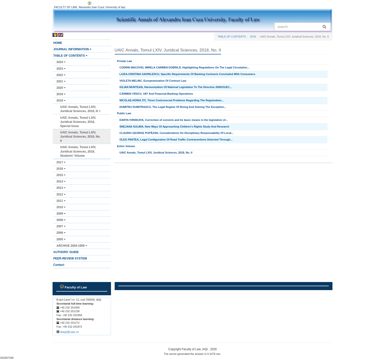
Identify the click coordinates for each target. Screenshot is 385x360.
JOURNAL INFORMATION (72, 49)
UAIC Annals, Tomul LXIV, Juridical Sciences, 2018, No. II (80, 136)
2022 (61, 75)
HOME (57, 43)
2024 (61, 62)
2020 (61, 88)
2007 (61, 226)
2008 (61, 220)
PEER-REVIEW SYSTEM (70, 258)
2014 (61, 181)
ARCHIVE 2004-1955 (71, 245)
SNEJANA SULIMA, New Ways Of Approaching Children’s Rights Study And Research (174, 126)
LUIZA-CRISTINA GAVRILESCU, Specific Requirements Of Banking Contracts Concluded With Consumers (187, 74)
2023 (61, 68)
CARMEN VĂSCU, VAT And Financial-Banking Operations (156, 93)
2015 (61, 175)
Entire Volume (126, 146)
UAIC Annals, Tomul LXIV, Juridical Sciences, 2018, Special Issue (78, 122)
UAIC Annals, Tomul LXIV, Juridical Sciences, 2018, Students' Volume (78, 151)
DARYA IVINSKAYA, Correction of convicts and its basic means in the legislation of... (174, 119)
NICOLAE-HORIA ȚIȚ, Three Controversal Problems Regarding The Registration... (172, 100)
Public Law (124, 113)
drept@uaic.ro (69, 332)
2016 (61, 168)
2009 (61, 213)
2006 (61, 232)
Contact (58, 265)
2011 (61, 201)
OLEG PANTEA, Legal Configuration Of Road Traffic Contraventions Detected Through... (176, 139)
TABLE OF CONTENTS (70, 55)
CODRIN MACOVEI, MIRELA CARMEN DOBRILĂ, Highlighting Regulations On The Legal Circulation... (184, 67)
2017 (61, 162)
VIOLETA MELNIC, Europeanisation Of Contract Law (153, 80)
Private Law (124, 61)
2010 (61, 207)
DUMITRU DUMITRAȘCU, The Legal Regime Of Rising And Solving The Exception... (173, 106)
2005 (61, 239)
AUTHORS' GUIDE (66, 252)
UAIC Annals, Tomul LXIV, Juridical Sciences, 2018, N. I (80, 109)
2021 (61, 81)
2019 (61, 94)
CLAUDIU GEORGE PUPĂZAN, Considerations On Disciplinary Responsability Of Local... (177, 132)
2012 (61, 194)
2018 (61, 100)
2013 (61, 188)
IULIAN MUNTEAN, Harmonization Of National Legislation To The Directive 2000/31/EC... (176, 87)
